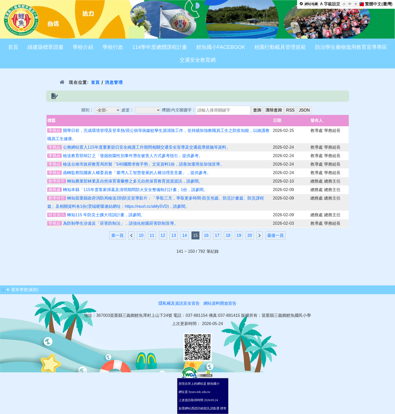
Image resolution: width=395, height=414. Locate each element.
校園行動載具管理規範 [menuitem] (280, 47)
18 (228, 235)
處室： (128, 110)
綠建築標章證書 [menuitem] (45, 47)
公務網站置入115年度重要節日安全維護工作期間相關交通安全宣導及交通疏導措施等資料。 (146, 147)
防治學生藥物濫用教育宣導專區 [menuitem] (351, 47)
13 (173, 235)
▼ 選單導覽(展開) (22, 289)
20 (249, 235)
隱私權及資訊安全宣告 (179, 303)
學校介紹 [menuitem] (83, 47)
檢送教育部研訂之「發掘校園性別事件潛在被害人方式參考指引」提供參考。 (133, 156)
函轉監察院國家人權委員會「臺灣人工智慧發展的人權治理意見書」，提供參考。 (137, 172)
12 (163, 235)
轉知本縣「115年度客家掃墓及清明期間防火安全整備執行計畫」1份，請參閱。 (135, 189)
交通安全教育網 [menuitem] (198, 60)
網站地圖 (311, 4)
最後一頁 (275, 235)
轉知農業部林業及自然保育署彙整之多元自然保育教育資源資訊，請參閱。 (135, 181)
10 (141, 235)
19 (239, 235)
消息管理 (114, 82)
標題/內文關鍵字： (179, 110)
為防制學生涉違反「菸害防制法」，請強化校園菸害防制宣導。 (120, 223)
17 (217, 235)
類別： (87, 110)
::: (3, 289)
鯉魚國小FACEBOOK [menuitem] (220, 47)
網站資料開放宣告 (220, 303)
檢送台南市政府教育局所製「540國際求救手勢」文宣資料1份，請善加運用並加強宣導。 (143, 164)
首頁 (95, 82)
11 (152, 235)
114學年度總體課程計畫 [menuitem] (159, 47)
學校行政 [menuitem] (113, 47)
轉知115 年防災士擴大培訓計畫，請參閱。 (106, 215)
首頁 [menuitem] (13, 47)
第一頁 (117, 235)
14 (184, 235)
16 (206, 235)
